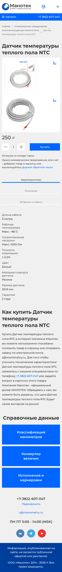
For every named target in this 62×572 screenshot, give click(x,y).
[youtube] (42, 533)
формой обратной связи (37, 167)
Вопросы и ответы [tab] (31, 202)
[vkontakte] (20, 533)
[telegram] (31, 533)
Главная (6, 26)
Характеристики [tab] (31, 179)
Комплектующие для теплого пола (20, 30)
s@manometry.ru (31, 512)
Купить (45, 147)
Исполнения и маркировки (31, 477)
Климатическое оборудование (31, 26)
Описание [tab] (31, 190)
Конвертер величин (31, 456)
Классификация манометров (31, 434)
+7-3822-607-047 (49, 16)
